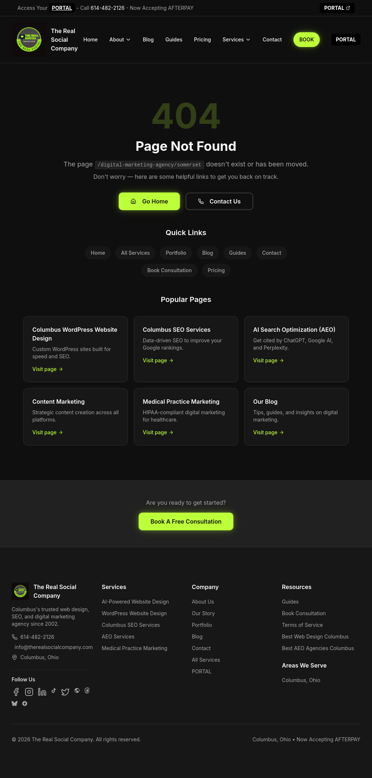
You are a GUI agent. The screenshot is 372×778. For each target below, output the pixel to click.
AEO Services (118, 636)
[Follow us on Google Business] (25, 703)
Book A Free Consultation (185, 521)
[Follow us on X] (65, 692)
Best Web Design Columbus (315, 636)
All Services (135, 253)
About (120, 39)
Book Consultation (169, 270)
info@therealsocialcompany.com (52, 647)
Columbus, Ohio (301, 680)
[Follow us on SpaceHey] (77, 692)
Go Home (149, 201)
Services (237, 39)
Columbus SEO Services (131, 625)
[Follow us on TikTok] (54, 692)
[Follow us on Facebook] (16, 692)
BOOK (306, 39)
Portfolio (176, 253)
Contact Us (219, 201)
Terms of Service (302, 625)
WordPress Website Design (134, 613)
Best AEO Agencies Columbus (318, 648)
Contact (272, 39)
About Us (203, 601)
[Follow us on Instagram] (29, 692)
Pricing (202, 39)
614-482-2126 (108, 8)
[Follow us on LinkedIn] (42, 692)
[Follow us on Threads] (87, 692)
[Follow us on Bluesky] (14, 703)
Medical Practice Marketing (134, 648)
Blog (148, 39)
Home (91, 39)
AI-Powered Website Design (135, 601)
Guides (173, 39)
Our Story (203, 613)
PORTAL (62, 8)
